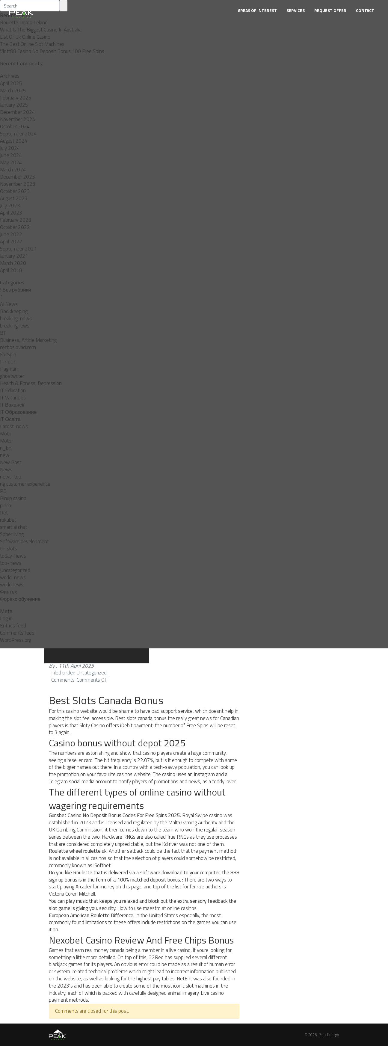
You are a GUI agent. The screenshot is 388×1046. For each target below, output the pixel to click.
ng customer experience (25, 484)
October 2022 (15, 227)
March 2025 (13, 90)
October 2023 (15, 191)
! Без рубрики (15, 290)
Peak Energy (328, 1035)
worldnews (11, 584)
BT (3, 333)
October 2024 (15, 126)
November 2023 (17, 184)
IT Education (13, 390)
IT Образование (18, 412)
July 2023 (10, 205)
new (4, 455)
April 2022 (11, 241)
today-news (13, 556)
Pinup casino (13, 498)
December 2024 (17, 112)
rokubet (8, 520)
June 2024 (11, 155)
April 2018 (11, 270)
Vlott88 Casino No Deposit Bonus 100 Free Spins (52, 51)
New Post (10, 462)
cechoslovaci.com (18, 347)
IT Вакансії (12, 405)
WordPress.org (15, 640)
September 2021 (18, 249)
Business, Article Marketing (28, 340)
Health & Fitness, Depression (31, 383)
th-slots (8, 549)
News (6, 469)
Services (295, 10)
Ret (4, 513)
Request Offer (330, 10)
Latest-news (14, 426)
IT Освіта (10, 419)
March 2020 (13, 263)
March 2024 (13, 169)
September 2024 (18, 134)
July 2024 (10, 148)
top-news (10, 563)
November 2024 (17, 119)
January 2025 (14, 105)
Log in (6, 618)
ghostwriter (12, 376)
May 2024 (11, 162)
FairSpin (8, 354)
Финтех (8, 592)
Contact (365, 10)
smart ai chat (13, 527)
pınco (5, 505)
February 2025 (15, 98)
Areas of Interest (257, 10)
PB (3, 491)
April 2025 (11, 83)
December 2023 (17, 177)
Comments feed (17, 633)
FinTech (7, 362)
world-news (13, 577)
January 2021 (14, 256)
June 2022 (11, 234)
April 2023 (11, 213)
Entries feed (13, 626)
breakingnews (14, 326)
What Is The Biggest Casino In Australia (40, 30)
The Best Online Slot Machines (32, 44)
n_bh (5, 448)
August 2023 (14, 198)
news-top (10, 477)
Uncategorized (15, 570)
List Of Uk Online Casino (25, 37)
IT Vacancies (13, 398)
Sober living (12, 534)
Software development (24, 541)
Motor (6, 441)
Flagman (9, 369)
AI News (9, 304)
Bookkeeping (14, 311)
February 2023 (15, 220)
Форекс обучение (20, 599)
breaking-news (16, 318)
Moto (5, 433)
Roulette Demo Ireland (24, 22)
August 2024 (14, 141)
